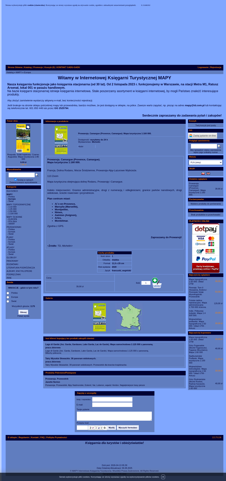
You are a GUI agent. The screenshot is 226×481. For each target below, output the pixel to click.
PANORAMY (12, 261)
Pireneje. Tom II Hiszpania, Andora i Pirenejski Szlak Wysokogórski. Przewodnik (198, 292)
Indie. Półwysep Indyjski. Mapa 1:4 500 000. (197, 313)
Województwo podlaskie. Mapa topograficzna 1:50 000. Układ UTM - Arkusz (197, 323)
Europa (27, 72)
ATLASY (10, 247)
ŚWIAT (11, 224)
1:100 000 (13, 213)
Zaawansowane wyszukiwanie (23, 182)
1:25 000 (12, 209)
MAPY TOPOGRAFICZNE (19, 204)
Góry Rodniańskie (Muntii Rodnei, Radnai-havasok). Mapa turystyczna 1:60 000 (197, 383)
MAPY (19, 72)
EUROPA (12, 219)
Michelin (96, 142)
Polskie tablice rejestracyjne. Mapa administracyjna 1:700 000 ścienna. (198, 303)
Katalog (10, 72)
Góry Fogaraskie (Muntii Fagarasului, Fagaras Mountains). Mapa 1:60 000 (198, 348)
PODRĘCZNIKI (14, 274)
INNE (9, 278)
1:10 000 (12, 207)
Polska (11, 196)
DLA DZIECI (12, 191)
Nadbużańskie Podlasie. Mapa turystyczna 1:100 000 (197, 359)
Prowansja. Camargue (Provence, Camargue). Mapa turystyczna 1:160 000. (197, 189)
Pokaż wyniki (23, 316)
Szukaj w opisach (25, 180)
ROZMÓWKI (12, 264)
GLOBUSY (12, 257)
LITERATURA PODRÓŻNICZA (21, 268)
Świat (11, 201)
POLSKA (12, 221)
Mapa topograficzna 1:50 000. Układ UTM (198, 281)
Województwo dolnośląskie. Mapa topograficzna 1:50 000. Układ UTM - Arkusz (198, 371)
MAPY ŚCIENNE (14, 217)
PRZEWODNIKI (14, 227)
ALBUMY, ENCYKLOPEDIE (19, 271)
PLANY (10, 237)
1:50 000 (12, 211)
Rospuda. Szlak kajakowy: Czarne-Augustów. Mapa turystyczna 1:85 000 (23, 156)
